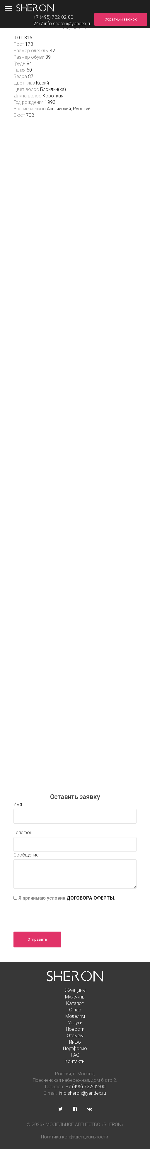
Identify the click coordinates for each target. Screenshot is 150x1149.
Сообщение (26, 855)
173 (29, 44)
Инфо (75, 1042)
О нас (75, 1010)
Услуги (75, 1022)
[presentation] (58, 914)
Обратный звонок (121, 19)
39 (48, 57)
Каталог (75, 1003)
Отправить (37, 939)
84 (29, 63)
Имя (17, 804)
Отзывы (75, 1035)
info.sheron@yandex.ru (67, 23)
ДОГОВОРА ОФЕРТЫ (90, 898)
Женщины (75, 990)
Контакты (75, 1061)
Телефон (22, 832)
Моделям (75, 1016)
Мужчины (75, 997)
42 (52, 50)
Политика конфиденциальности (74, 1137)
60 (29, 70)
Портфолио (75, 1048)
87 (30, 76)
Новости (75, 1029)
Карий (42, 83)
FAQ (75, 1055)
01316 (25, 37)
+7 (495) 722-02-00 (85, 1086)
